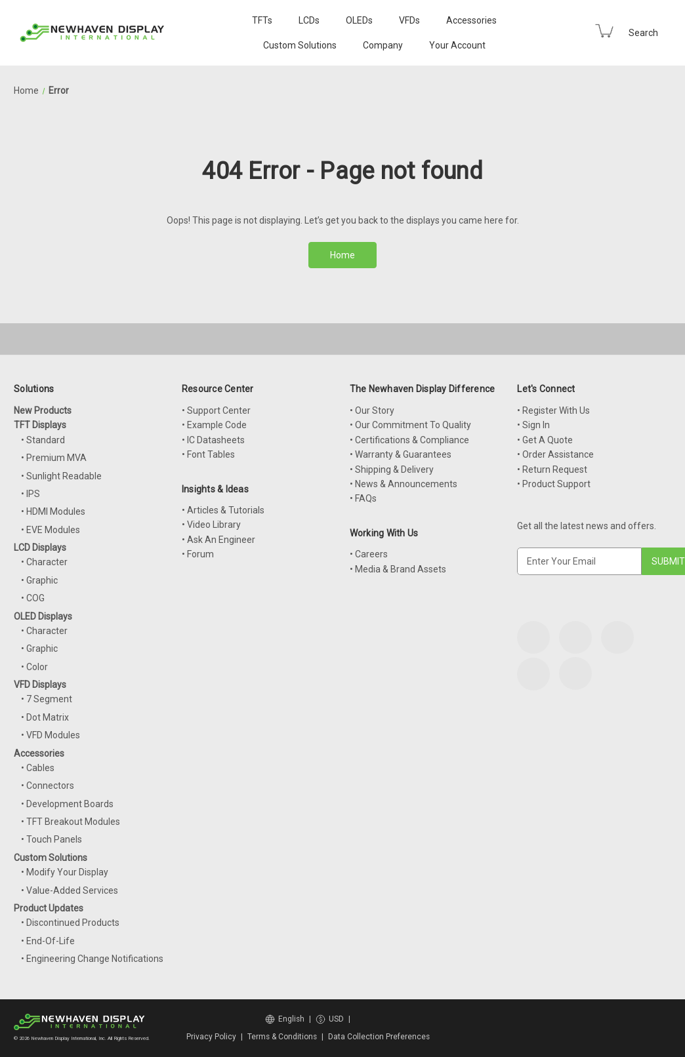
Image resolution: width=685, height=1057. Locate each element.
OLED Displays (43, 616)
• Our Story (372, 410)
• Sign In (533, 425)
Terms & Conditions (282, 1036)
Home (342, 255)
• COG (33, 598)
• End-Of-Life (48, 941)
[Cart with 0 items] (604, 31)
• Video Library (211, 524)
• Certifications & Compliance (409, 440)
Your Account (457, 45)
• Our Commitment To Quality (410, 425)
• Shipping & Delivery (392, 469)
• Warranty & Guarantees (400, 454)
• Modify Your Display (64, 872)
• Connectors (47, 785)
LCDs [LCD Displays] (309, 20)
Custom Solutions (300, 45)
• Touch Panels (51, 839)
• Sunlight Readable (61, 476)
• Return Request (552, 469)
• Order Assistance (555, 454)
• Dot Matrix (45, 717)
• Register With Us (553, 410)
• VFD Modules (50, 735)
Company (383, 45)
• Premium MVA (54, 457)
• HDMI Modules (53, 511)
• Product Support (554, 484)
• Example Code (214, 425)
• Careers (369, 554)
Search (643, 33)
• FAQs (363, 498)
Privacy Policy (211, 1036)
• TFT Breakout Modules (70, 821)
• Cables (37, 768)
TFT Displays (40, 425)
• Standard (43, 440)
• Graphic (39, 580)
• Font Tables (208, 454)
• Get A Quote (545, 440)
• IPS (30, 494)
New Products (43, 410)
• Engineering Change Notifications (92, 958)
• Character (44, 562)
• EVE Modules (50, 530)
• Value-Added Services (69, 890)
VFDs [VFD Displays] (409, 20)
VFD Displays (40, 684)
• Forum (198, 554)
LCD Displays (40, 547)
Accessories (471, 20)
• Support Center (216, 410)
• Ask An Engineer (218, 539)
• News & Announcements (403, 484)
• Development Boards (67, 804)
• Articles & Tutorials (223, 510)
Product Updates (48, 908)
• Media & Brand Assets (398, 569)
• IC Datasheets (213, 440)
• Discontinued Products (70, 922)
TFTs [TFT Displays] (262, 20)
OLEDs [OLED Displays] (359, 20)
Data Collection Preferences (379, 1036)
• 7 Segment (46, 699)
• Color (34, 667)
